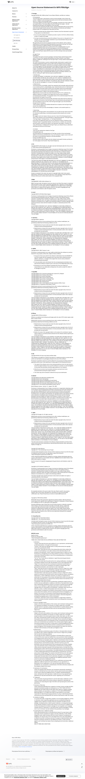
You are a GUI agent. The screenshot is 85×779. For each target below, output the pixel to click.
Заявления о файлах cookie (40, 777)
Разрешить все (60, 776)
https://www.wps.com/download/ (25, 746)
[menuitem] (19, 8)
